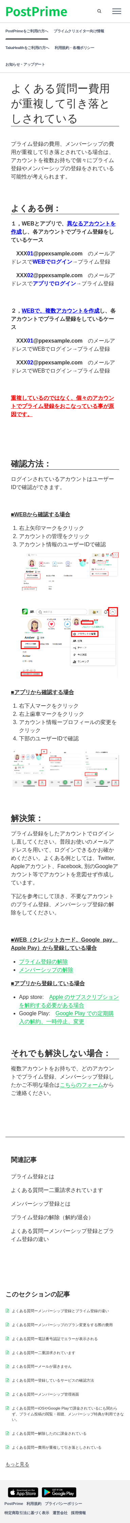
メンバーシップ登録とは (41, 1204)
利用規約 (33, 1504)
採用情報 (78, 1513)
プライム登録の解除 (43, 961)
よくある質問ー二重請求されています (57, 1190)
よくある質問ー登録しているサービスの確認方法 (53, 1380)
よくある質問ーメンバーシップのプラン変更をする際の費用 (62, 1325)
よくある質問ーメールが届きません (42, 1366)
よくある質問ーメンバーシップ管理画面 (45, 1394)
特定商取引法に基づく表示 (26, 1513)
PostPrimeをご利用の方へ (26, 31)
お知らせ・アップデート (25, 64)
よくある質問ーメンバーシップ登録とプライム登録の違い (62, 1235)
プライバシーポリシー (63, 1504)
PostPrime (13, 1504)
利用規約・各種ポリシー (74, 48)
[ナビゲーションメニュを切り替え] (117, 11)
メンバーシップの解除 (46, 970)
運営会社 (60, 1513)
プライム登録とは (32, 1176)
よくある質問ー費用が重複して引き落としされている (56, 1447)
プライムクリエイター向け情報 (79, 31)
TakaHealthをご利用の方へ (27, 48)
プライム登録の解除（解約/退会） (52, 1217)
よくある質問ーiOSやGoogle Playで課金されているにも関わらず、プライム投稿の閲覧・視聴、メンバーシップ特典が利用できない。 (68, 1414)
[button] (99, 11)
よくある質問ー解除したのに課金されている (49, 1433)
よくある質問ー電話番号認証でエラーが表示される (55, 1339)
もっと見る (17, 1464)
